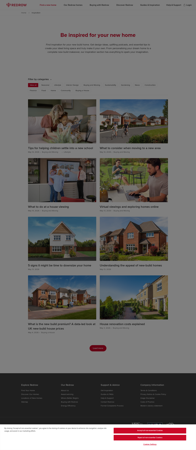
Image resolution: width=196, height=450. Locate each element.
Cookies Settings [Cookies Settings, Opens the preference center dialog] (150, 444)
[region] (98, 437)
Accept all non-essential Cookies (150, 430)
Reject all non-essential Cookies (150, 437)
